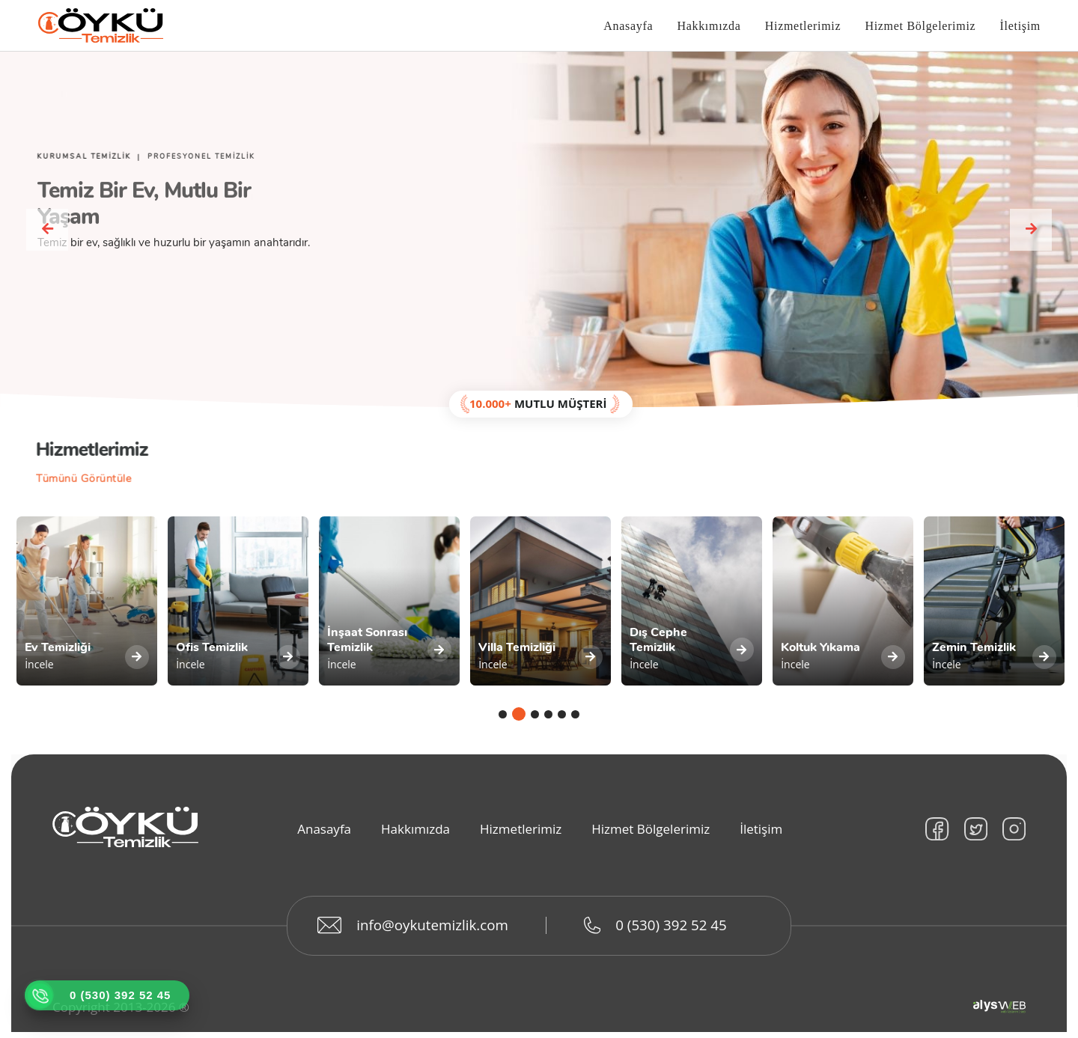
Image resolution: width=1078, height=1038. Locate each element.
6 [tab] (575, 722)
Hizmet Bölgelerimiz (920, 26)
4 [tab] (548, 722)
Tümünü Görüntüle (79, 480)
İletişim (1020, 26)
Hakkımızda (708, 26)
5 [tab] (562, 722)
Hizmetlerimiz (803, 26)
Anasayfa (628, 26)
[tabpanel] (86, 606)
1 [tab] (505, 723)
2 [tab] (521, 722)
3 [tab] (535, 722)
